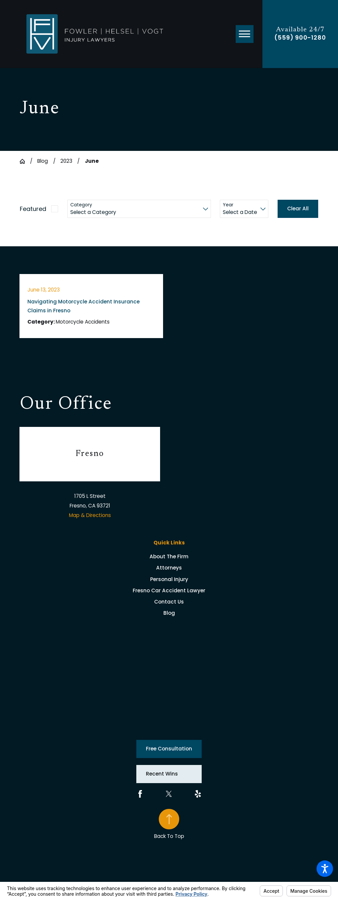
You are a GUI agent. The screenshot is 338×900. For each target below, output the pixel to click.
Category (81, 205)
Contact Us (169, 601)
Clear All (298, 208)
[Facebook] (140, 794)
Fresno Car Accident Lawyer (169, 590)
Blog (42, 160)
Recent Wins (162, 773)
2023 (66, 160)
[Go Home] (25, 161)
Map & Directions (90, 515)
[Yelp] (198, 794)
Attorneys (169, 567)
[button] (325, 868)
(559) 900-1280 (300, 37)
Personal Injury (169, 579)
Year (228, 205)
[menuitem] (169, 556)
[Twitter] (169, 794)
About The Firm (169, 556)
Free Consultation (169, 748)
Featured (33, 209)
